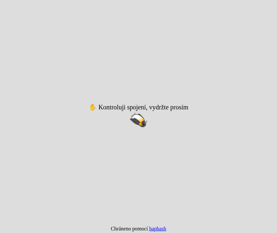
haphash (157, 228)
